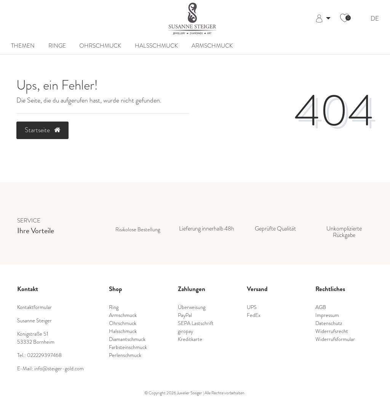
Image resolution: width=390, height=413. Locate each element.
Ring (113, 307)
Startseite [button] (42, 129)
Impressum (327, 315)
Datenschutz (328, 323)
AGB (320, 307)
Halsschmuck (156, 46)
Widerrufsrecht (331, 331)
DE (375, 19)
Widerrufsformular (335, 339)
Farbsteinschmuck (128, 347)
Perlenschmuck (125, 355)
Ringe (57, 46)
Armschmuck (212, 46)
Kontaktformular (34, 307)
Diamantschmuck (127, 339)
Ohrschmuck (100, 46)
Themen (23, 46)
